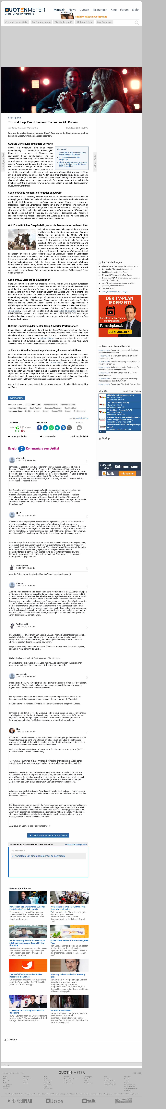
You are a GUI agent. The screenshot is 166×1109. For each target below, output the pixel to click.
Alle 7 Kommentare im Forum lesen (48, 835)
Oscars (45, 411)
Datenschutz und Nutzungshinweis (130, 1085)
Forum (124, 10)
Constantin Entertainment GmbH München (119, 419)
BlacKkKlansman (17, 408)
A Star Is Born (33, 405)
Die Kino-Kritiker (109, 1081)
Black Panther (35, 408)
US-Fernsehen (48, 1089)
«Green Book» (14, 311)
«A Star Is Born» (47, 338)
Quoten (84, 10)
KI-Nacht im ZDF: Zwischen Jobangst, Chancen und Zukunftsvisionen (120, 279)
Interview (26, 1083)
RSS (4, 1079)
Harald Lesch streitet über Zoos (114, 272)
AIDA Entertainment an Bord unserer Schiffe (116, 397)
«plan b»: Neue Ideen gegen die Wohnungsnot (119, 266)
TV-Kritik (86, 1081)
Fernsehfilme (89, 1094)
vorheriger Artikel (17, 436)
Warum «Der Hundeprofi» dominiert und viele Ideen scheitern (118, 351)
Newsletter (6, 1081)
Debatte (86, 1079)
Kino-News (107, 1079)
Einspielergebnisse (110, 1083)
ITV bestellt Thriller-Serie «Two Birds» (116, 275)
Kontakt (126, 1083)
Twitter (5, 1089)
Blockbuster (80, 1094)
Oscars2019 (57, 411)
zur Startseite (47, 436)
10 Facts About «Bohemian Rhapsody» (69, 158)
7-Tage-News (7, 1085)
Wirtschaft (47, 1083)
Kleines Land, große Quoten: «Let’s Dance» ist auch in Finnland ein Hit (119, 368)
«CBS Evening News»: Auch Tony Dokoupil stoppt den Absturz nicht (118, 379)
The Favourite (79, 411)
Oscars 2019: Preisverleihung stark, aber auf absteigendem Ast (72, 154)
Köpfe (45, 1087)
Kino (114, 10)
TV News (54, 1094)
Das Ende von (104, 22)
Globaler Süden (85, 22)
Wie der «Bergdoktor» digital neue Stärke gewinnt (118, 374)
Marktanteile (68, 1081)
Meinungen (99, 10)
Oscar (36, 411)
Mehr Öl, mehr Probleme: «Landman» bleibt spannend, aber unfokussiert (118, 284)
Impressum (127, 1090)
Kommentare (16, 397)
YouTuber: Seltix (107, 288)
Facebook (6, 1087)
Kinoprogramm (109, 1094)
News (72, 10)
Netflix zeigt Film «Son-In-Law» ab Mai (116, 269)
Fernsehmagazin (26, 1094)
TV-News (46, 1079)
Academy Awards (68, 405)
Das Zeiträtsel (70, 408)
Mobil (5, 1083)
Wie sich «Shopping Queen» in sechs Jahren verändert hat (119, 362)
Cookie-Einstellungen (131, 1088)
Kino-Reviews (88, 1083)
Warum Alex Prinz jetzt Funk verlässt (120, 384)
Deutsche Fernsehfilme (122, 1094)
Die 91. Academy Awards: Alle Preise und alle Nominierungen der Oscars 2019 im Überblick (73, 164)
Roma (67, 411)
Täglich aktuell (68, 1083)
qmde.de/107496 (82, 418)
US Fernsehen (46, 1094)
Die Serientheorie (41, 22)
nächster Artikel (79, 436)
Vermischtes (47, 1081)
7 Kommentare (32, 128)
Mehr (135, 10)
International (48, 1085)
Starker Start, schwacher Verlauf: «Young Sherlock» (118, 357)
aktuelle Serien (98, 1094)
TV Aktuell (17, 1094)
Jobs (125, 1081)
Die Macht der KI (63, 22)
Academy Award (50, 405)
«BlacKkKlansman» (67, 311)
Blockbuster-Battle (110, 1085)
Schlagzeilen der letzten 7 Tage (114, 291)
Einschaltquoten (63, 1094)
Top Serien (134, 1094)
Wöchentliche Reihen (70, 1079)
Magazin (59, 10)
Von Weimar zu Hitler (16, 22)
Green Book (15, 411)
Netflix (28, 411)
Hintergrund (27, 1079)
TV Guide (72, 1094)
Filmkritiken (37, 1094)
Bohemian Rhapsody (53, 408)
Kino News (9, 1094)
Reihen (25, 1081)
